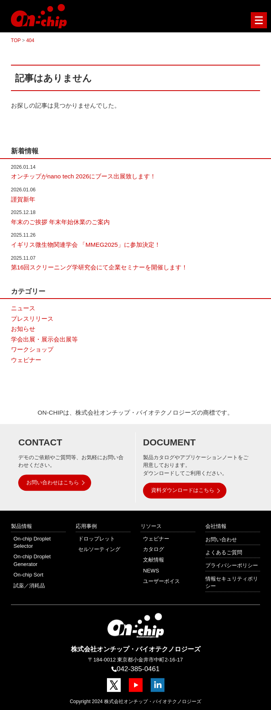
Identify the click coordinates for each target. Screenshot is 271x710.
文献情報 (153, 560)
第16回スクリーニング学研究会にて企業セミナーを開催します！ (99, 267)
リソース (151, 526)
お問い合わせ (221, 539)
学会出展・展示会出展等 (44, 339)
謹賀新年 (23, 199)
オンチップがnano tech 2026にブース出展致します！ (83, 176)
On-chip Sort (28, 575)
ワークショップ (32, 349)
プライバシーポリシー (231, 566)
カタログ (153, 549)
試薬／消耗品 (29, 586)
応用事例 (86, 526)
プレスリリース (32, 318)
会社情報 (215, 526)
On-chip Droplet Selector (32, 542)
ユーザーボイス (161, 581)
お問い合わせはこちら (52, 482)
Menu (257, 20)
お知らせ (23, 328)
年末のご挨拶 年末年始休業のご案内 (60, 221)
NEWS (151, 571)
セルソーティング (99, 549)
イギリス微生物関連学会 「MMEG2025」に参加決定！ (85, 244)
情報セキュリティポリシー (231, 582)
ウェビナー (26, 359)
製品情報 (21, 526)
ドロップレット (96, 539)
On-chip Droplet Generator (32, 560)
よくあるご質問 (223, 552)
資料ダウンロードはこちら (182, 490)
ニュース (23, 308)
